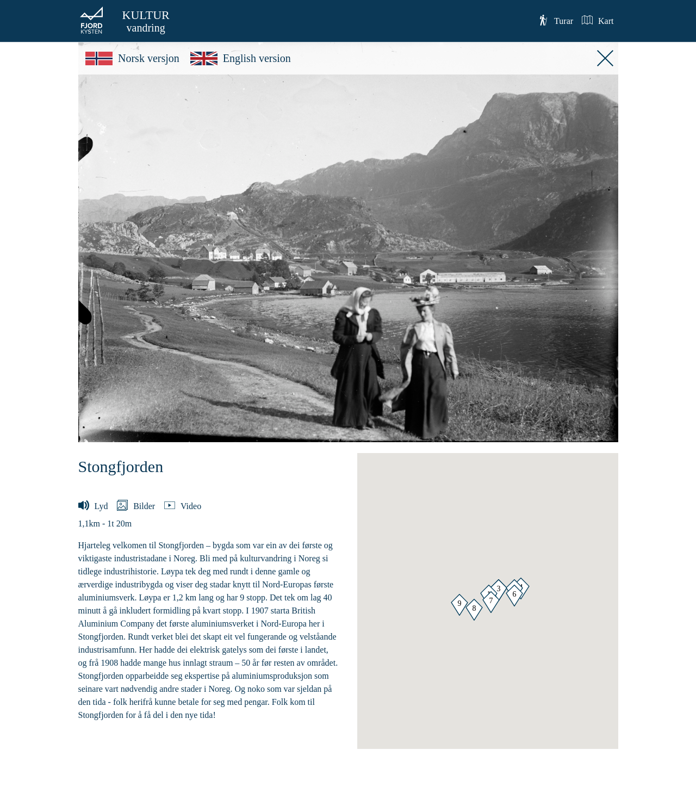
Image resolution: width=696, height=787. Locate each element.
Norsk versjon (132, 58)
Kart (597, 20)
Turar (555, 20)
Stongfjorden (121, 466)
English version (240, 58)
